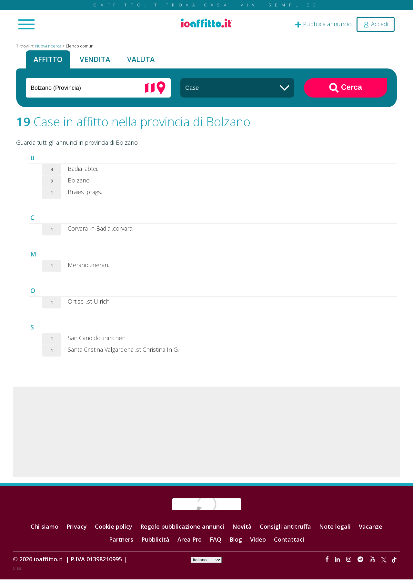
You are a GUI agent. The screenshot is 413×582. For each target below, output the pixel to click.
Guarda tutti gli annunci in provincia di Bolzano (77, 145)
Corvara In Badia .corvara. (100, 230)
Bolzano (79, 182)
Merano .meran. (88, 267)
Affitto (50, 60)
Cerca (345, 90)
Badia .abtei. (83, 171)
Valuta (154, 60)
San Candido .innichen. (97, 340)
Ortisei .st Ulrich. (89, 303)
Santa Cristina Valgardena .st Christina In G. (123, 352)
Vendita (103, 60)
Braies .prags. (85, 194)
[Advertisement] (206, 434)
